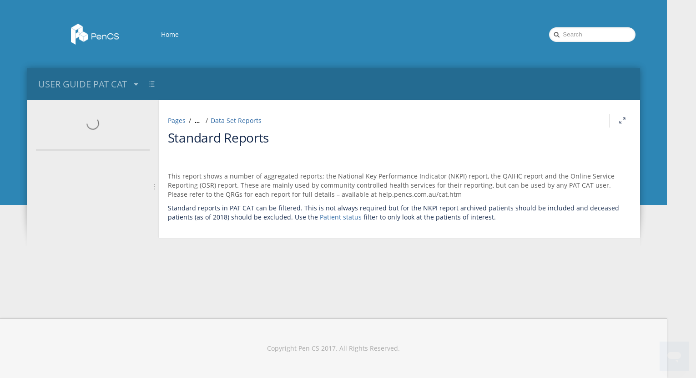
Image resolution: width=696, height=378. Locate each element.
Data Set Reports (236, 120)
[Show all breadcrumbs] (197, 120)
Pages (177, 120)
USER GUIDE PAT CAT (89, 84)
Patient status (341, 217)
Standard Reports (218, 137)
